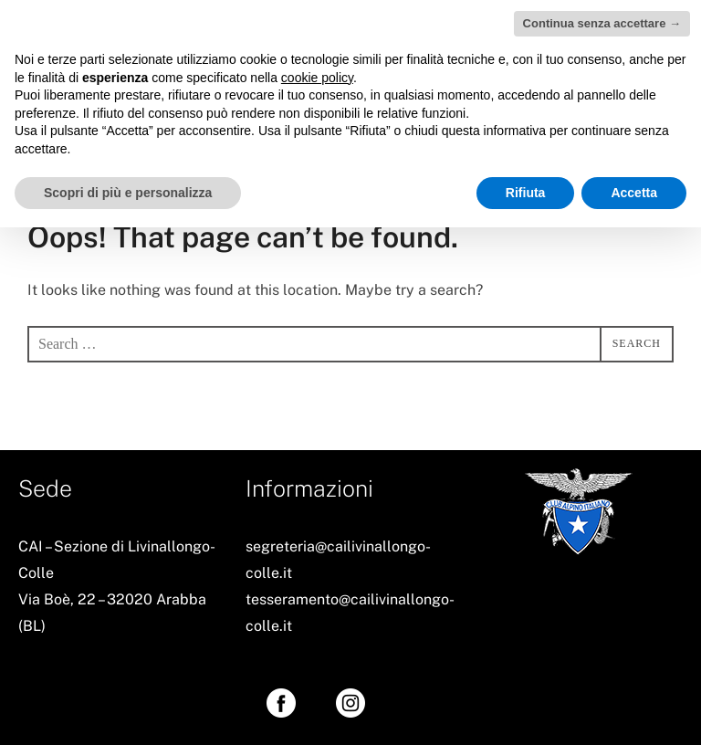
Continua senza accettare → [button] (602, 23)
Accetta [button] (634, 192)
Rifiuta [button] (526, 192)
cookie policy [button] (317, 77)
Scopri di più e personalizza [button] (128, 192)
